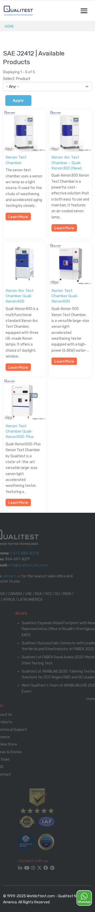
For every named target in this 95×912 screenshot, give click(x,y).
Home (9, 26)
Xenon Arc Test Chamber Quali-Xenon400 (19, 296)
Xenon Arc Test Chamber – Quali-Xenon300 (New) (66, 162)
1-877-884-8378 (21, 553)
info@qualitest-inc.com (24, 565)
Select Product (16, 78)
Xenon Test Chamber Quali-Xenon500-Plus (20, 431)
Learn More (18, 216)
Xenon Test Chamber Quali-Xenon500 (65, 296)
